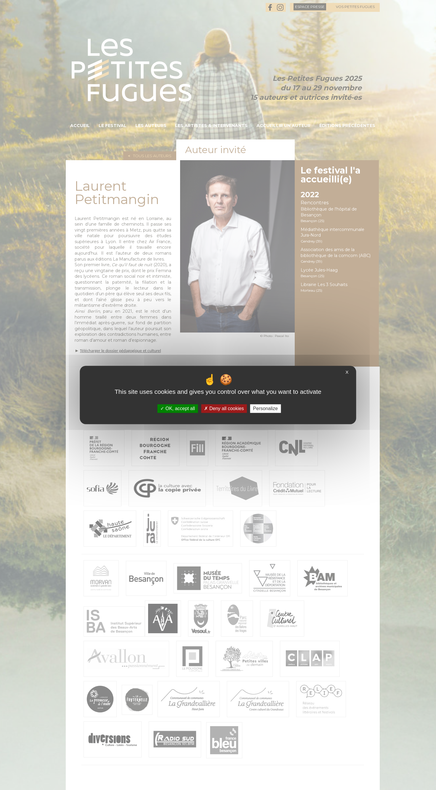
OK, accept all (177, 408)
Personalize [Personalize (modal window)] (265, 408)
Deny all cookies (224, 408)
